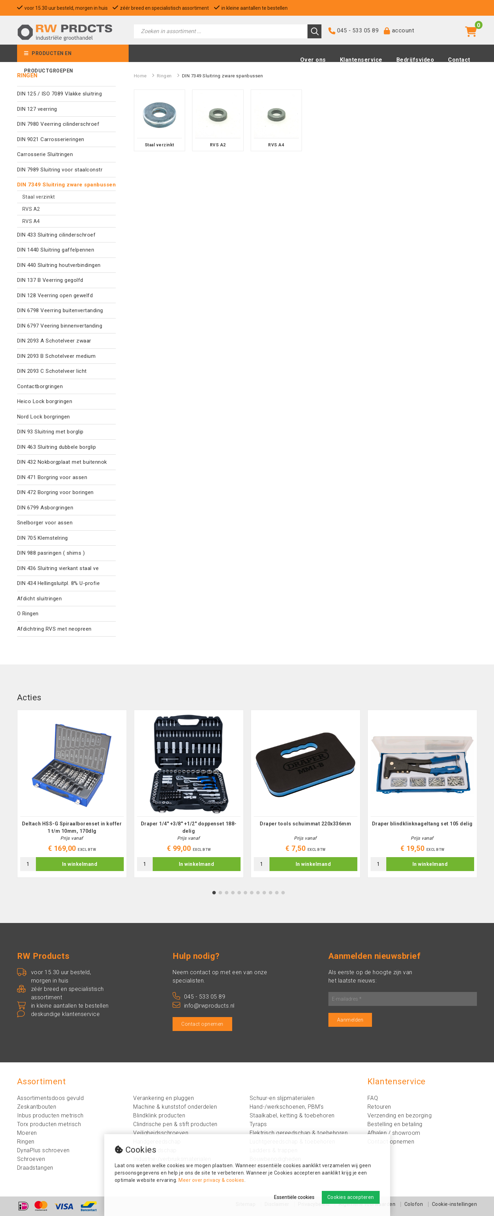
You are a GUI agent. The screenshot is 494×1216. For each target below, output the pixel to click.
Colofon (413, 1204)
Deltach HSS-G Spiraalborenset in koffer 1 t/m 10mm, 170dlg (72, 827)
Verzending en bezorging (399, 1115)
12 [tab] (283, 892)
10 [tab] (270, 892)
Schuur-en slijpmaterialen (282, 1098)
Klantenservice (361, 59)
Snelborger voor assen (45, 523)
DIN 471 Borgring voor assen (52, 477)
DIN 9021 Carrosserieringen (50, 139)
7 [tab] (251, 892)
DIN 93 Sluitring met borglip (50, 432)
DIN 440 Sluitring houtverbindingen (59, 265)
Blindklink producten (159, 1115)
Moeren (27, 1133)
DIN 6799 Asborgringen (45, 508)
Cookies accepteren (350, 1197)
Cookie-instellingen (454, 1204)
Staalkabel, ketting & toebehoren (292, 1115)
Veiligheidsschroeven (160, 1133)
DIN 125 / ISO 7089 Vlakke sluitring (59, 94)
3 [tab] (226, 892)
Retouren (379, 1106)
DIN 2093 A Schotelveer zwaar (54, 341)
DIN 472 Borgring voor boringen (55, 492)
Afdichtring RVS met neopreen (54, 629)
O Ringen (28, 613)
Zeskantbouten (36, 1106)
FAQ (372, 1098)
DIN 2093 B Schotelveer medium (56, 356)
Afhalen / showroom (393, 1133)
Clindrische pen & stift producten (175, 1124)
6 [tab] (245, 892)
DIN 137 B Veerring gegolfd (50, 280)
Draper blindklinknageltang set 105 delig (422, 823)
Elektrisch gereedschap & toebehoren (299, 1133)
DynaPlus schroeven (43, 1150)
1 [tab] (213, 892)
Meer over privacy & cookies (211, 1180)
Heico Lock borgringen (45, 401)
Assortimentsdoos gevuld (50, 1098)
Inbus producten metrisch (50, 1115)
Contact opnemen (202, 1024)
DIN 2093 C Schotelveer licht (52, 371)
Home (140, 75)
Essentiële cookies (294, 1197)
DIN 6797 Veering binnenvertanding (59, 326)
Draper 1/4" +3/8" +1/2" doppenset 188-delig (189, 827)
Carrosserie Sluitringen (45, 154)
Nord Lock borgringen (43, 417)
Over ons (313, 59)
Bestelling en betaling (395, 1124)
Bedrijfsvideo (415, 59)
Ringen (164, 75)
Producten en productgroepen (48, 56)
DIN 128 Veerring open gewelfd (55, 295)
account (403, 30)
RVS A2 (31, 209)
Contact (459, 59)
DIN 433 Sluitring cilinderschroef (56, 235)
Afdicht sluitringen (39, 598)
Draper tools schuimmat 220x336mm (305, 823)
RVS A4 (31, 221)
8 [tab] (257, 892)
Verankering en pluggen (163, 1098)
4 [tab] (232, 892)
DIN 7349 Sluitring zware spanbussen (66, 185)
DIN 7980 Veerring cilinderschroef (58, 124)
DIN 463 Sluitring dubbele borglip (56, 447)
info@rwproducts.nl (204, 1005)
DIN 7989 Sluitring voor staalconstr (60, 170)
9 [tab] (264, 892)
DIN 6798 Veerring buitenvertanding (60, 310)
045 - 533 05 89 (358, 30)
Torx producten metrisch (49, 1124)
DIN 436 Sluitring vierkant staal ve (58, 568)
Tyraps (258, 1124)
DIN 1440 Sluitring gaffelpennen (55, 250)
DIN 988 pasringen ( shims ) (51, 553)
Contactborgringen (40, 386)
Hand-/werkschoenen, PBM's (287, 1106)
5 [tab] (239, 892)
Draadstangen (35, 1167)
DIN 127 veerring (37, 109)
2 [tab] (220, 892)
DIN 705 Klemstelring (42, 538)
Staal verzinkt (38, 197)
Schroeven (31, 1159)
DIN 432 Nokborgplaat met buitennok (62, 462)
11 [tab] (277, 892)
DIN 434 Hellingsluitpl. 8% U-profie (58, 583)
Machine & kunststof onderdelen (175, 1106)
